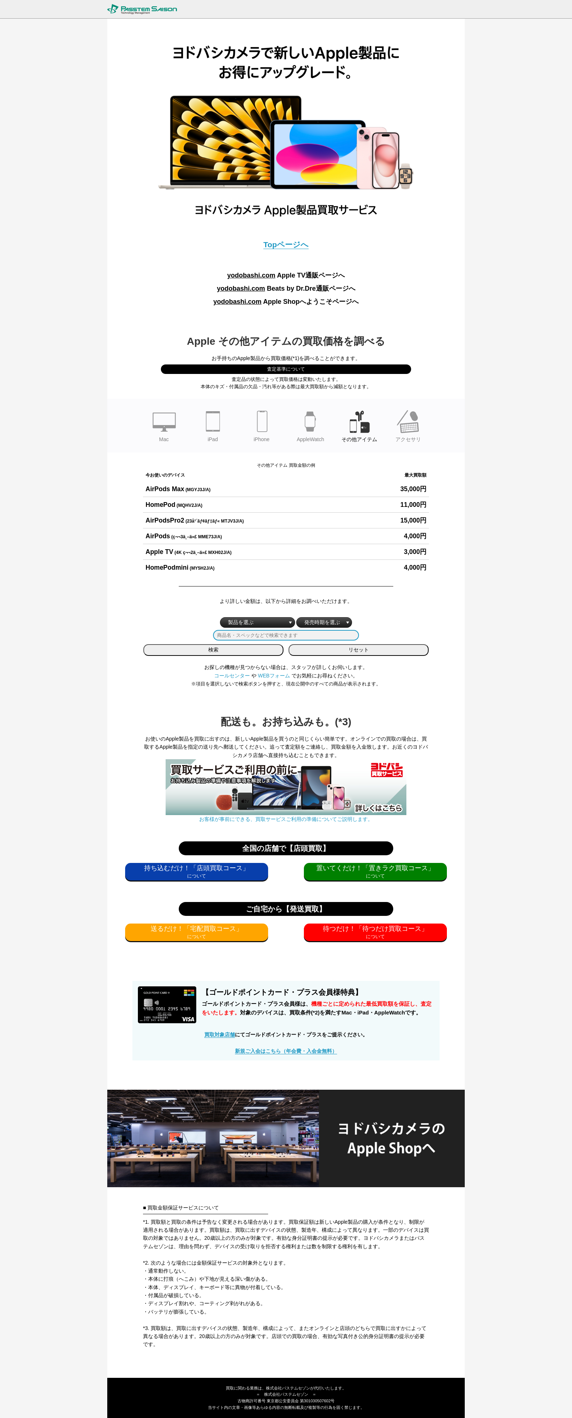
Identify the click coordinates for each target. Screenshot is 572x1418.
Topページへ (286, 244)
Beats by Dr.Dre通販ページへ (286, 288)
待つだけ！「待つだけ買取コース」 (375, 928)
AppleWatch (310, 425)
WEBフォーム (274, 676)
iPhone (261, 425)
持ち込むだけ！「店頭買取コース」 (196, 868)
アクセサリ (408, 425)
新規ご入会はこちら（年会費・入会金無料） (286, 1051)
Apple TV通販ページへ (286, 275)
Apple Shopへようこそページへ (286, 301)
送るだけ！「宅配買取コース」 (197, 928)
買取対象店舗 (219, 1034)
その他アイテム (359, 425)
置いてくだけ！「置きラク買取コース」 (375, 868)
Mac (164, 425)
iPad (212, 425)
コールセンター (232, 676)
